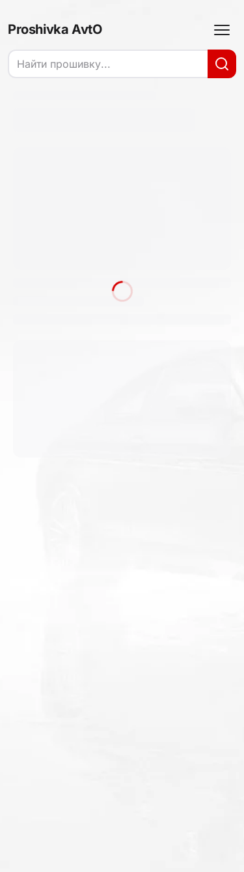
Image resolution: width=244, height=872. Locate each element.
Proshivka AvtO (55, 29)
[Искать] (222, 64)
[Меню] (222, 30)
